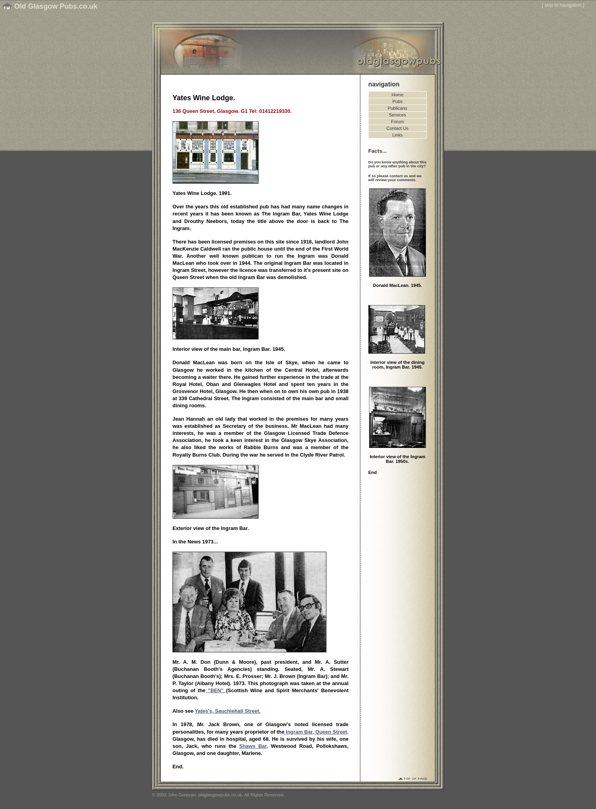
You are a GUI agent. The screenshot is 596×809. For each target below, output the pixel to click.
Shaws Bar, (253, 746)
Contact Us (397, 128)
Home (397, 94)
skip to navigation (563, 5)
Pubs (397, 101)
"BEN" (216, 690)
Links (397, 135)
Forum (397, 121)
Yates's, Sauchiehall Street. (228, 711)
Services (397, 114)
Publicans (397, 108)
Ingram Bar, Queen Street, (316, 732)
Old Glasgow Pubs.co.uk (55, 6)
